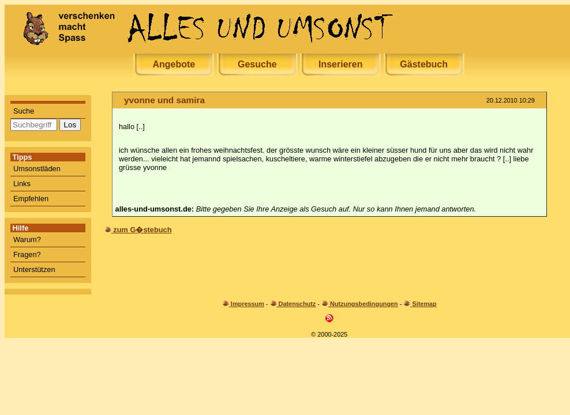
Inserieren (340, 64)
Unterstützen (34, 269)
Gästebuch (424, 64)
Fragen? (27, 254)
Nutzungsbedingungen (364, 303)
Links (22, 183)
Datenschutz (297, 303)
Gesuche (257, 64)
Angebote (173, 64)
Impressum (247, 303)
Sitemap (424, 303)
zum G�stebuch (142, 229)
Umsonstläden (37, 168)
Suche (23, 111)
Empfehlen (30, 198)
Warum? (27, 239)
